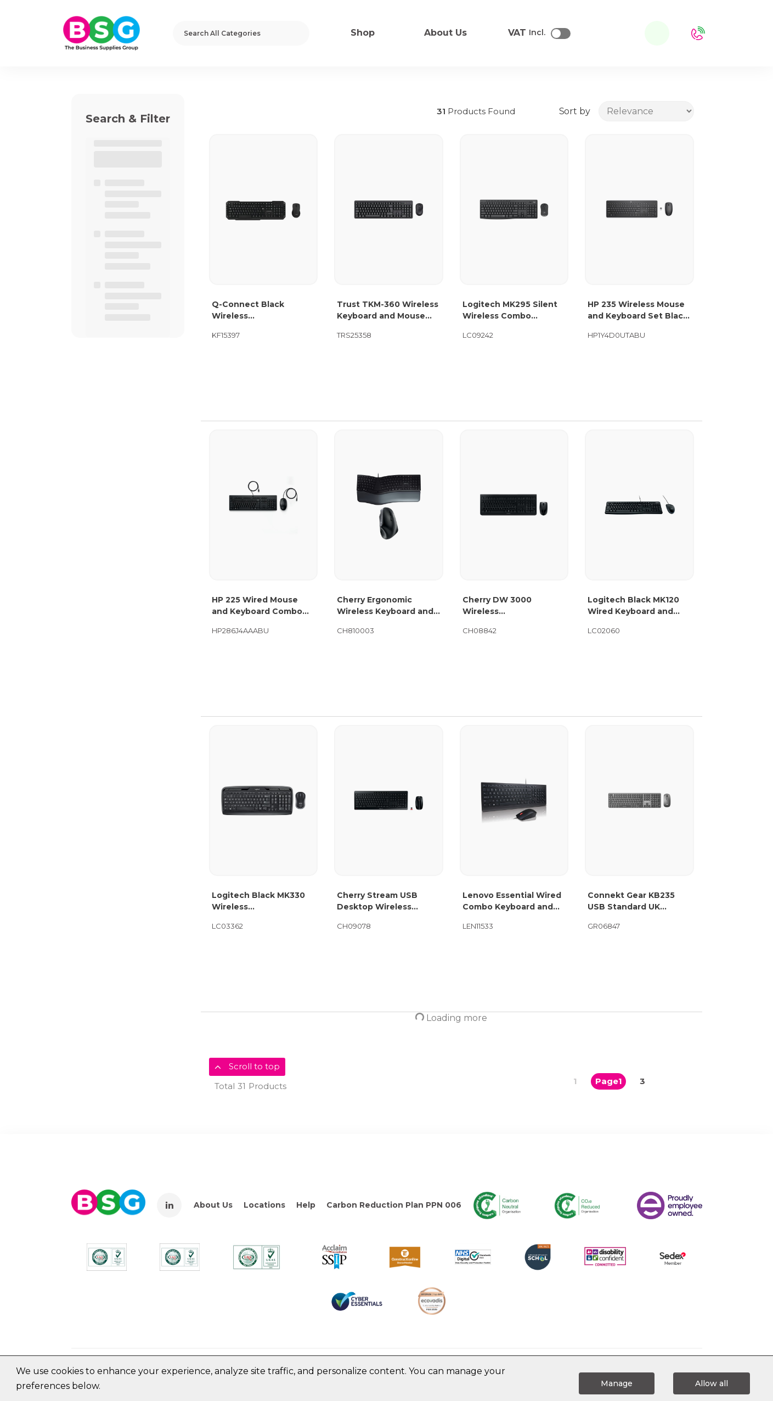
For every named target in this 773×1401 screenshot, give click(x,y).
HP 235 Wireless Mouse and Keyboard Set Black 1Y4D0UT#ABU (638, 310)
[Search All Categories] (241, 33)
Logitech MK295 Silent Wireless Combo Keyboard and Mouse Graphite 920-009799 (509, 310)
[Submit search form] (293, 33)
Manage (617, 1383)
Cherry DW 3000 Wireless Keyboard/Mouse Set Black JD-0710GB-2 (506, 606)
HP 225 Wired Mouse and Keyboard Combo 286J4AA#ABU (257, 606)
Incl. (526, 33)
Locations (264, 1205)
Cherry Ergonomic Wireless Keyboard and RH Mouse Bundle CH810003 (385, 606)
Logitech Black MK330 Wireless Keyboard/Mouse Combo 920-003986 (263, 901)
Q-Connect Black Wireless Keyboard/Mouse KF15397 (248, 310)
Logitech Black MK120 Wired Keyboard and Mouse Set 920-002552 (636, 606)
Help (305, 1205)
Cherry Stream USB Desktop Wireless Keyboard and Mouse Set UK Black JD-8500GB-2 (381, 901)
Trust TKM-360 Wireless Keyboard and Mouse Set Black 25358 (387, 310)
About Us (213, 1205)
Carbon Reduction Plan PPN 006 (393, 1205)
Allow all (711, 1383)
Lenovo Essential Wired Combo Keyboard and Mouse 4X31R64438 (511, 901)
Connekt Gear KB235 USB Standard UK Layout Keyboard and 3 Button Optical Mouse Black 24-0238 (636, 901)
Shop (363, 32)
